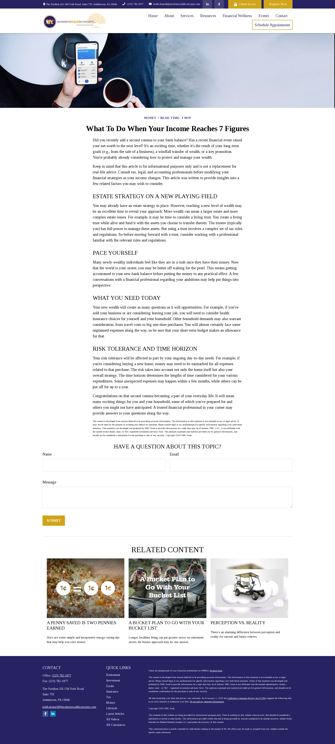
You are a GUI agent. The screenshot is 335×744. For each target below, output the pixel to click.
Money (110, 702)
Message (49, 482)
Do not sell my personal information (207, 701)
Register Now (278, 4)
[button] (153, 16)
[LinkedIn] (207, 4)
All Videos (112, 719)
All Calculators (115, 724)
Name (47, 454)
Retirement (113, 675)
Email (174, 454)
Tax (108, 697)
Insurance (112, 691)
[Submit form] (54, 521)
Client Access (245, 4)
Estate (110, 686)
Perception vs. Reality (238, 622)
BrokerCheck (216, 670)
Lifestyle (111, 708)
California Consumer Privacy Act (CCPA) (246, 698)
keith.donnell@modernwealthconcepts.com (174, 4)
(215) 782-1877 (132, 4)
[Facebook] (219, 4)
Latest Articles (115, 713)
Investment (113, 680)
